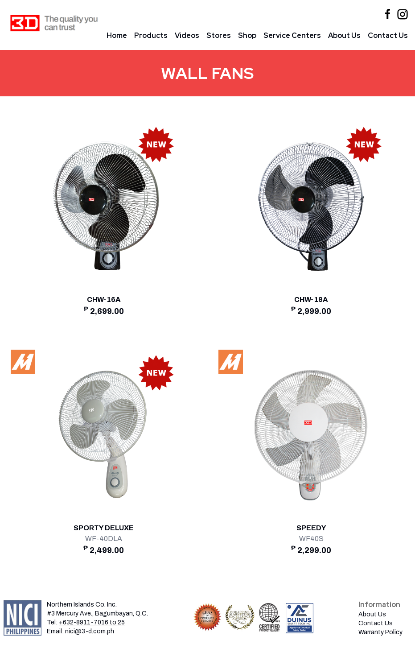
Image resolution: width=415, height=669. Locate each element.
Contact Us (388, 35)
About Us (344, 35)
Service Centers (292, 35)
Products (151, 35)
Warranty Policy (380, 632)
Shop (247, 35)
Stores (218, 35)
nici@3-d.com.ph (89, 631)
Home (117, 35)
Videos (187, 35)
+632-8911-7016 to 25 (92, 622)
